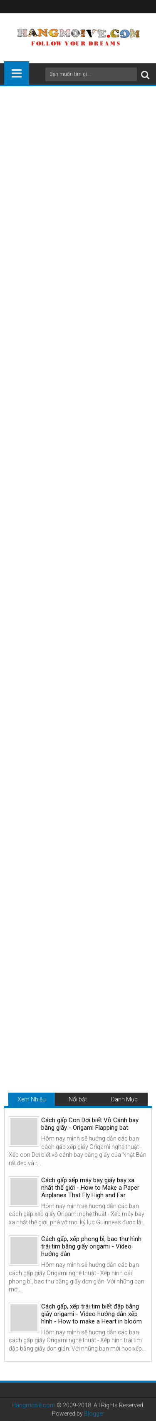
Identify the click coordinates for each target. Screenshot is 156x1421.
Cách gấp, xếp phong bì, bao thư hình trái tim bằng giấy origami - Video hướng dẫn (91, 1246)
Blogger (94, 1413)
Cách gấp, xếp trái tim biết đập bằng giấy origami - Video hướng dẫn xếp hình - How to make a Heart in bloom (91, 1314)
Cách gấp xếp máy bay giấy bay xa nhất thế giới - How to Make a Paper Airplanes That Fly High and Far (90, 1187)
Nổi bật (78, 1099)
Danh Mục (124, 1099)
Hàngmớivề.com (33, 1405)
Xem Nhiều (31, 1099)
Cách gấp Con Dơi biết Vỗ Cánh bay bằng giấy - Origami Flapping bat (90, 1123)
